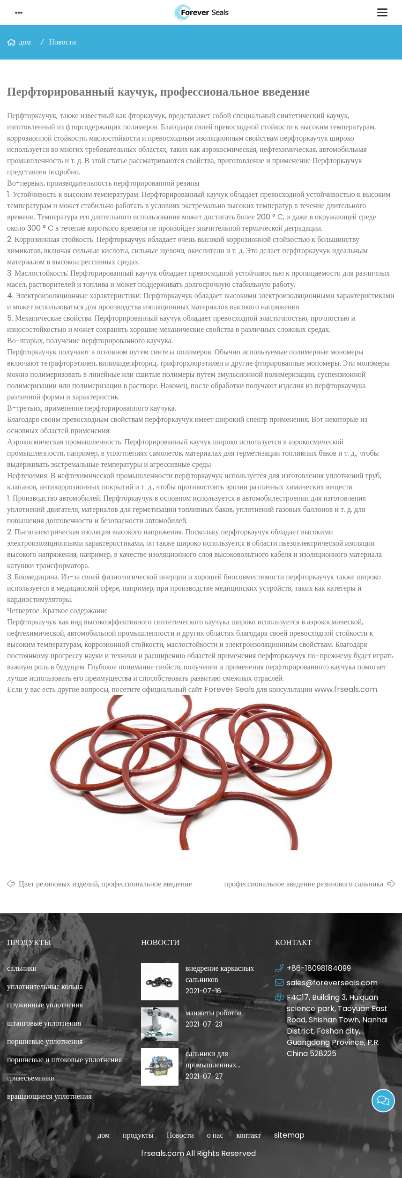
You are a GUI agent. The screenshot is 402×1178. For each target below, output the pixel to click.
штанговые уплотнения (44, 1023)
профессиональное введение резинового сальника (303, 883)
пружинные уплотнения (45, 1004)
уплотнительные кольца (45, 986)
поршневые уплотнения (44, 1041)
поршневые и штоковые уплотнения (64, 1059)
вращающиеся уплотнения (49, 1096)
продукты (138, 1135)
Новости (62, 42)
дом (25, 42)
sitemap (289, 1135)
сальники (22, 968)
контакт (248, 1135)
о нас (215, 1135)
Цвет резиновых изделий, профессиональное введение (105, 883)
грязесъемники (31, 1078)
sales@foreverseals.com (332, 982)
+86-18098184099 (319, 968)
